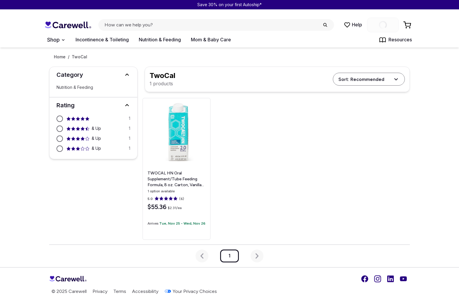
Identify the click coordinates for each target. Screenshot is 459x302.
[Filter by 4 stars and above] (93, 138)
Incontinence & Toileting (102, 40)
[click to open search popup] (216, 25)
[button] (93, 75)
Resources (395, 39)
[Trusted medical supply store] (68, 25)
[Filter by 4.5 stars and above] (93, 128)
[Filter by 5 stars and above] (93, 119)
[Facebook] (364, 278)
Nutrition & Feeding (160, 40)
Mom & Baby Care (211, 40)
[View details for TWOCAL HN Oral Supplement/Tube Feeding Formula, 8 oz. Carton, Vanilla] (176, 169)
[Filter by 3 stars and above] (93, 148)
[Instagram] (377, 278)
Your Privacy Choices (190, 291)
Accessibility (145, 291)
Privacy (100, 291)
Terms (119, 291)
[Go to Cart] (408, 24)
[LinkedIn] (390, 278)
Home (60, 57)
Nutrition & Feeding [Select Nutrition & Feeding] (74, 87)
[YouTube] (403, 278)
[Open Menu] (55, 40)
